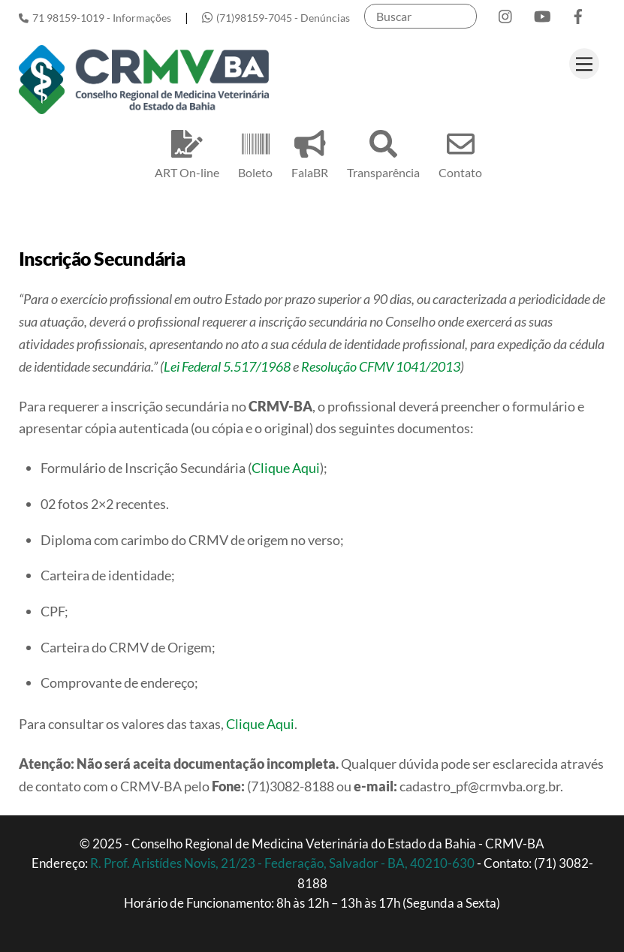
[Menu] (584, 63)
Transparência (383, 152)
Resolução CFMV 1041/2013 (380, 366)
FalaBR (309, 152)
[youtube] (542, 13)
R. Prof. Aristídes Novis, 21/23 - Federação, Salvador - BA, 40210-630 (283, 863)
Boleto (255, 152)
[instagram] (506, 13)
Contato (460, 152)
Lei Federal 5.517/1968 (227, 366)
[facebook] (578, 13)
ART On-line (187, 152)
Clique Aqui (286, 467)
